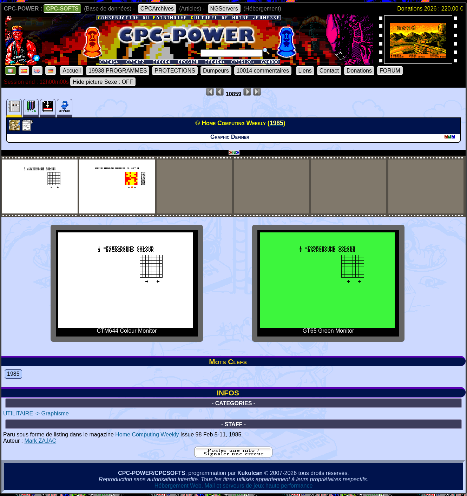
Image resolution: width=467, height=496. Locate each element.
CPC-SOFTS (62, 9)
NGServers (224, 9)
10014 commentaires (263, 71)
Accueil (72, 71)
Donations (359, 71)
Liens (305, 71)
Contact (329, 71)
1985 (13, 374)
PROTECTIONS (174, 71)
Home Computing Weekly (147, 434)
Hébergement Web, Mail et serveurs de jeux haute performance (233, 486)
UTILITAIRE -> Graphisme (36, 413)
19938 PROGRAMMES (117, 71)
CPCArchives (157, 9)
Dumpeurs (216, 71)
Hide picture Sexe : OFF (103, 82)
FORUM (390, 71)
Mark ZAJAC (40, 441)
